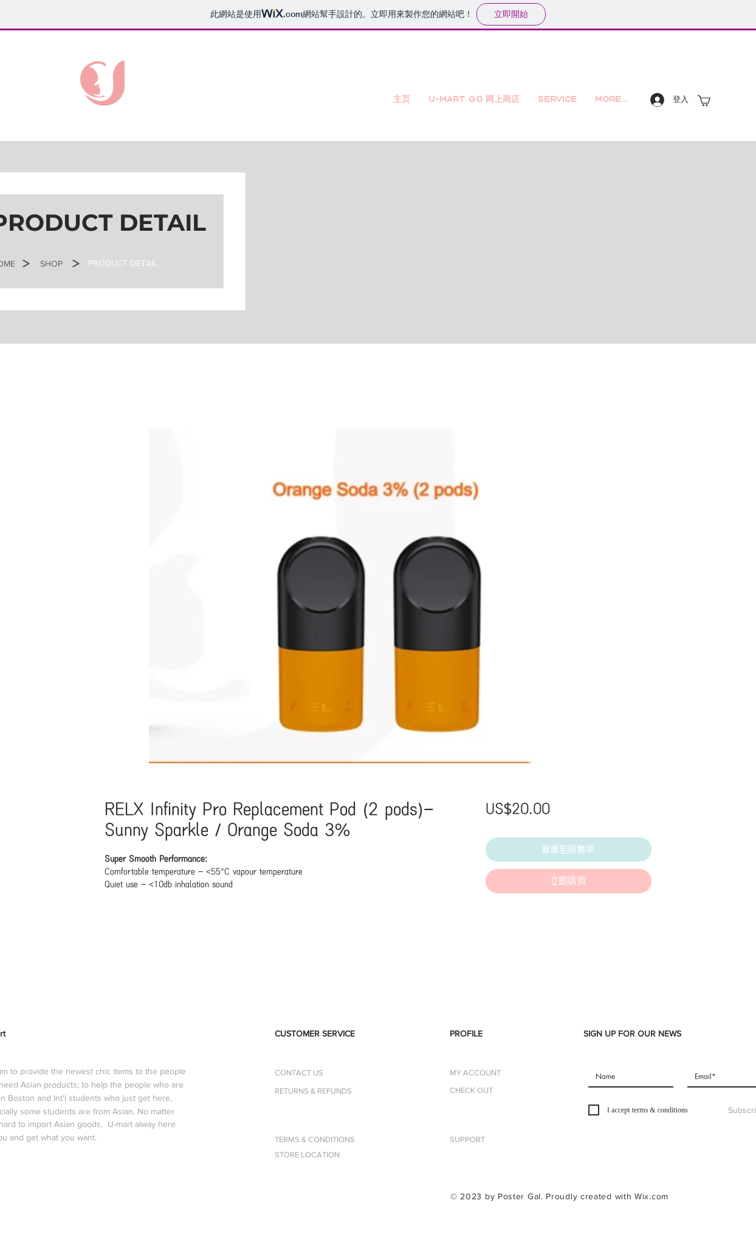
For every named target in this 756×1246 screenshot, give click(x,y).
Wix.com (651, 1196)
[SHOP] (51, 264)
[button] (122, 263)
